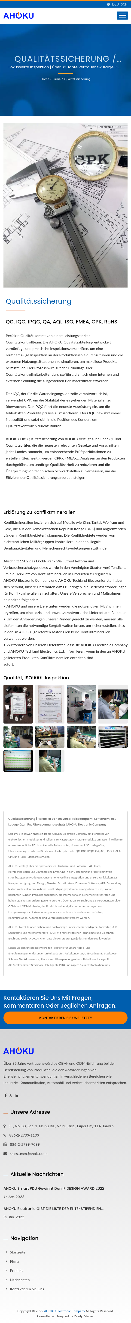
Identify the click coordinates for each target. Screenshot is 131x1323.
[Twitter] (10, 1095)
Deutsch (120, 4)
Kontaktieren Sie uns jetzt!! (65, 1018)
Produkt (16, 1270)
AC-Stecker (15, 965)
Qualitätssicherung (77, 79)
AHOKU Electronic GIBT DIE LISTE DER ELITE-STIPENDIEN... (53, 1208)
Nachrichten (20, 1279)
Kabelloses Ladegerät (96, 959)
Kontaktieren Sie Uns (27, 1289)
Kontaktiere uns (100, 965)
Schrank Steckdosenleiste (23, 959)
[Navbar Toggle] (122, 16)
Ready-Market (84, 1316)
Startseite (17, 1252)
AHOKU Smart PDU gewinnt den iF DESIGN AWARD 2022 (53, 1188)
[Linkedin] (16, 1095)
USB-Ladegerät (93, 953)
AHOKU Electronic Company (64, 1311)
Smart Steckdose (33, 965)
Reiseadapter (56, 953)
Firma (56, 79)
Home (45, 79)
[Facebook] (6, 1095)
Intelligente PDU (55, 965)
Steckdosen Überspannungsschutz (61, 959)
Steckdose (110, 953)
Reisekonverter (74, 953)
